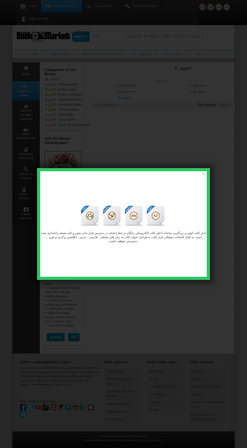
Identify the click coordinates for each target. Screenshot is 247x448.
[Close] (203, 174)
